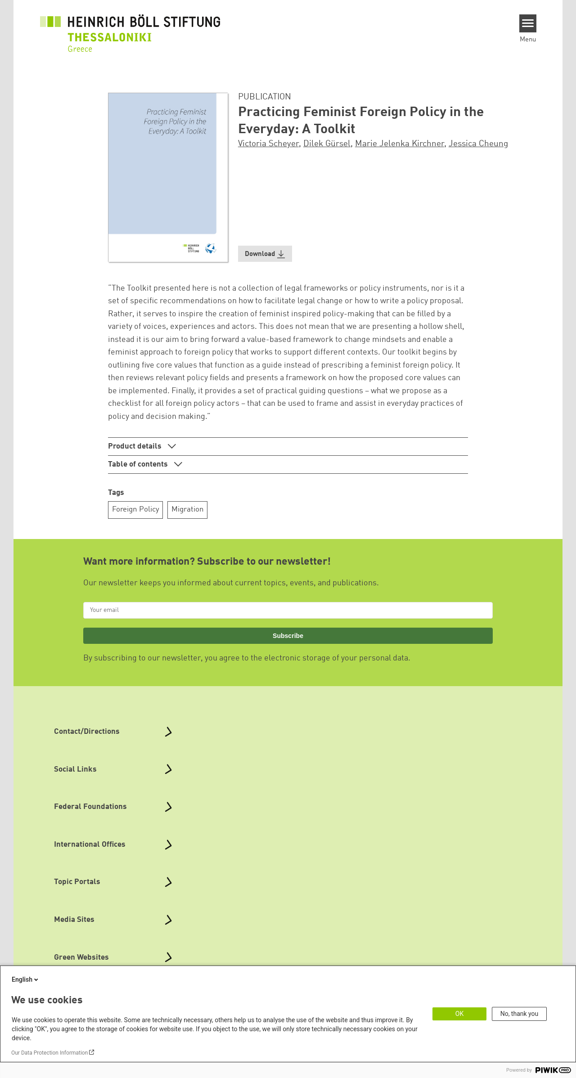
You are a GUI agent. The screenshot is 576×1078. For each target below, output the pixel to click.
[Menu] (528, 23)
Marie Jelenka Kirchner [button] (399, 144)
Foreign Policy (135, 509)
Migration (187, 509)
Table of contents (139, 464)
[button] (265, 254)
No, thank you (519, 1013)
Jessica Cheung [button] (478, 144)
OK (459, 1013)
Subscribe (288, 635)
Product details (135, 446)
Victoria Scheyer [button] (268, 144)
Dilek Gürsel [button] (327, 144)
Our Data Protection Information (49, 1053)
